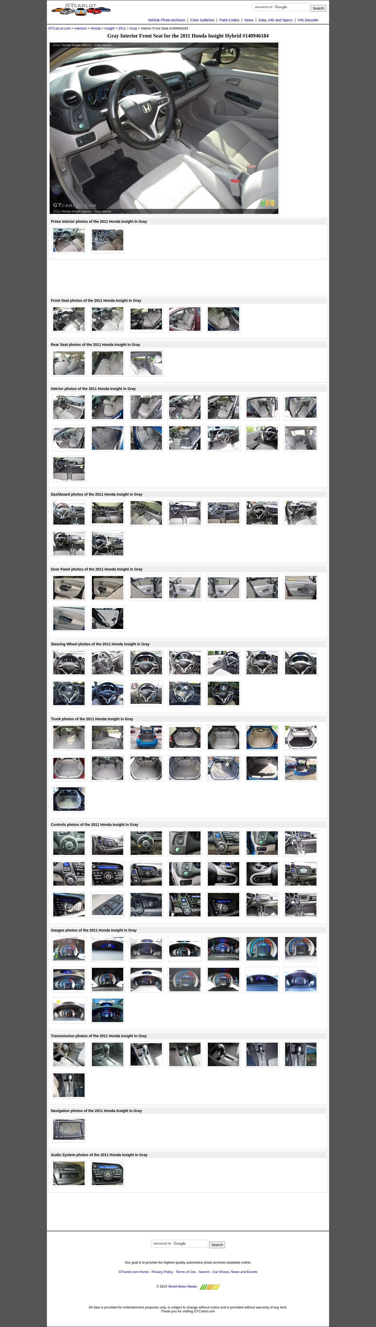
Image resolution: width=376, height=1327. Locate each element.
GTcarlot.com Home (134, 1272)
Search (204, 1272)
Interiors (80, 28)
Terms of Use (186, 1272)
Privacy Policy (162, 1272)
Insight (109, 28)
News (249, 20)
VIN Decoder (308, 20)
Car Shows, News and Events (235, 1272)
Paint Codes (229, 20)
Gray (133, 28)
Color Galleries (202, 20)
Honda (96, 28)
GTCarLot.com (59, 28)
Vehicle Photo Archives (166, 20)
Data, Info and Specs (275, 20)
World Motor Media (182, 1286)
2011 (122, 28)
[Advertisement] (307, 119)
